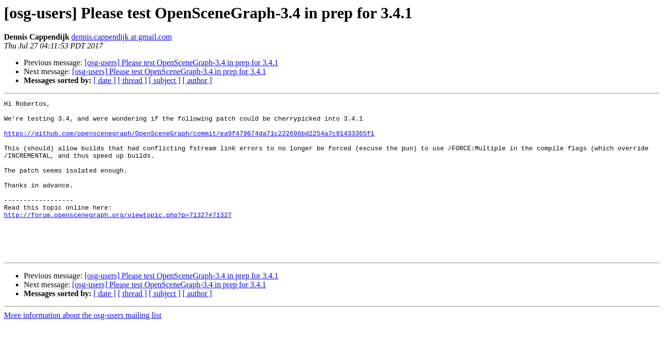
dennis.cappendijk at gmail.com (121, 37)
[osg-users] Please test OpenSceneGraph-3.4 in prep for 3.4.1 (182, 62)
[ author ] (197, 80)
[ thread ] (132, 80)
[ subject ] (165, 80)
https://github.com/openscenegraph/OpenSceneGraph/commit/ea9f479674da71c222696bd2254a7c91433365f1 (189, 140)
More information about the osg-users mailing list (82, 346)
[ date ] (105, 80)
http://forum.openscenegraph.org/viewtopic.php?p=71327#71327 (118, 238)
